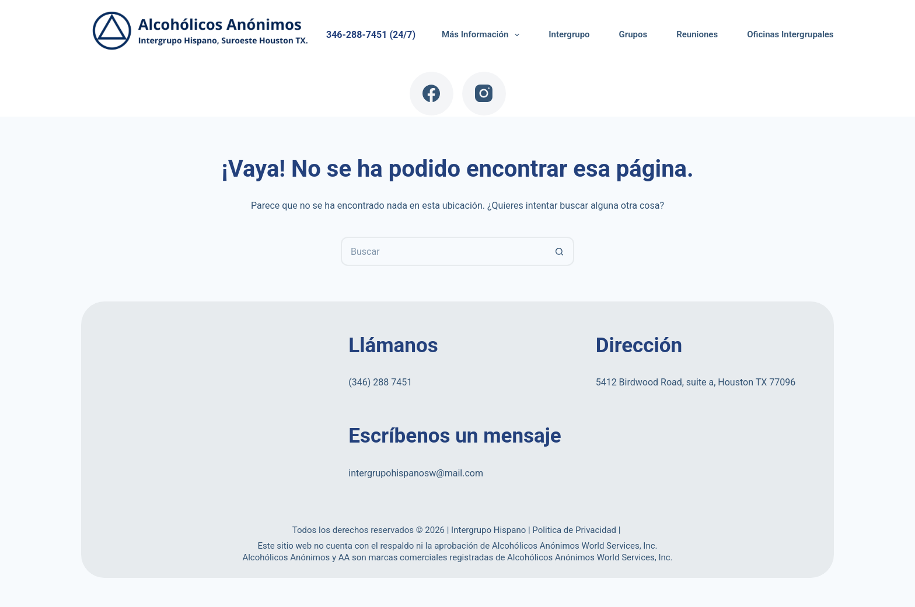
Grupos (633, 34)
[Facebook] (431, 93)
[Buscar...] (443, 251)
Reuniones (697, 34)
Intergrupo (569, 34)
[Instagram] (484, 93)
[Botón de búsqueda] (559, 251)
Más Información (483, 35)
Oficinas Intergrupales (790, 34)
